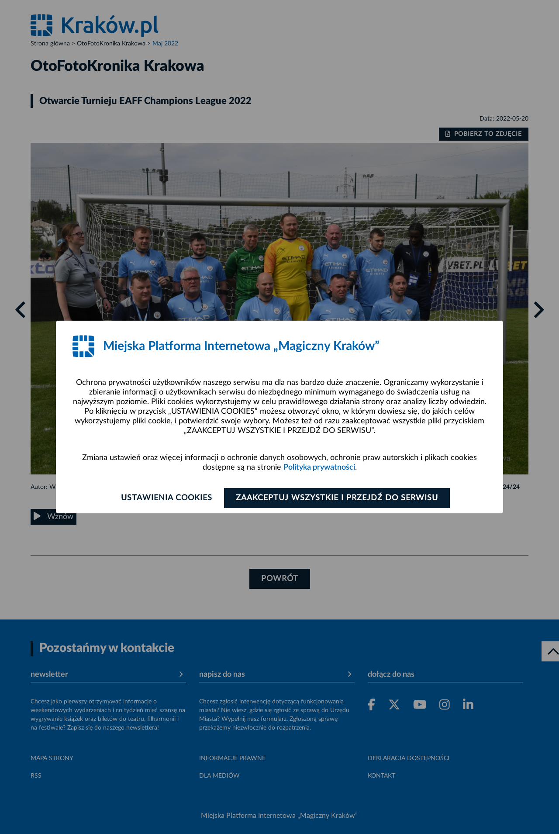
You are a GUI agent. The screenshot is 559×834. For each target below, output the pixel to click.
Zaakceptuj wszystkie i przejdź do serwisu (337, 498)
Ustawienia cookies (166, 498)
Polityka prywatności (319, 467)
